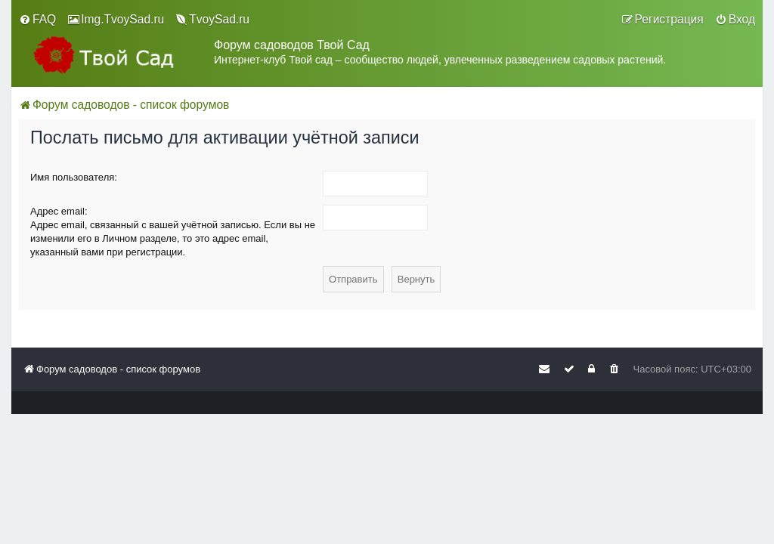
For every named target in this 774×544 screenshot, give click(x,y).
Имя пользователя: (73, 177)
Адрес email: (59, 211)
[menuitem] (37, 19)
